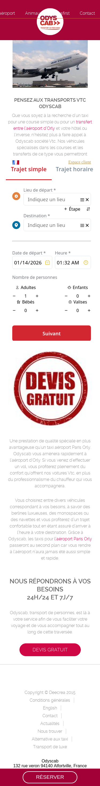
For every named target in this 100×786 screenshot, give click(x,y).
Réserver (50, 777)
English (50, 708)
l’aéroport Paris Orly (73, 538)
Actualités (49, 723)
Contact (87, 13)
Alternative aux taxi (50, 739)
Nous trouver (50, 731)
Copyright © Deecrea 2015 (50, 692)
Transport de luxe (50, 746)
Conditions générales (50, 700)
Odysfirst (61, 13)
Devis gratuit (50, 649)
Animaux (33, 13)
